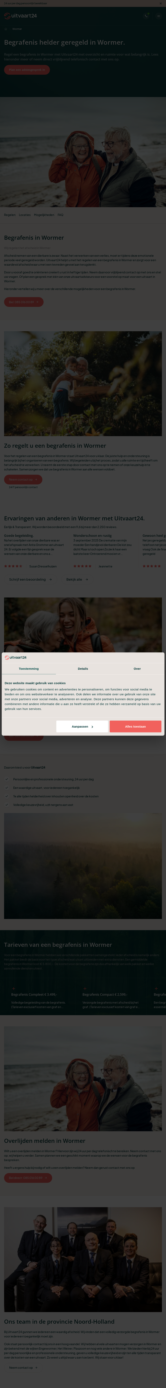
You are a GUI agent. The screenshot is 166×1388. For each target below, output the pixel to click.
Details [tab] (83, 668)
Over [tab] (137, 668)
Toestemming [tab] (29, 668)
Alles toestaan (135, 726)
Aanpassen (82, 726)
